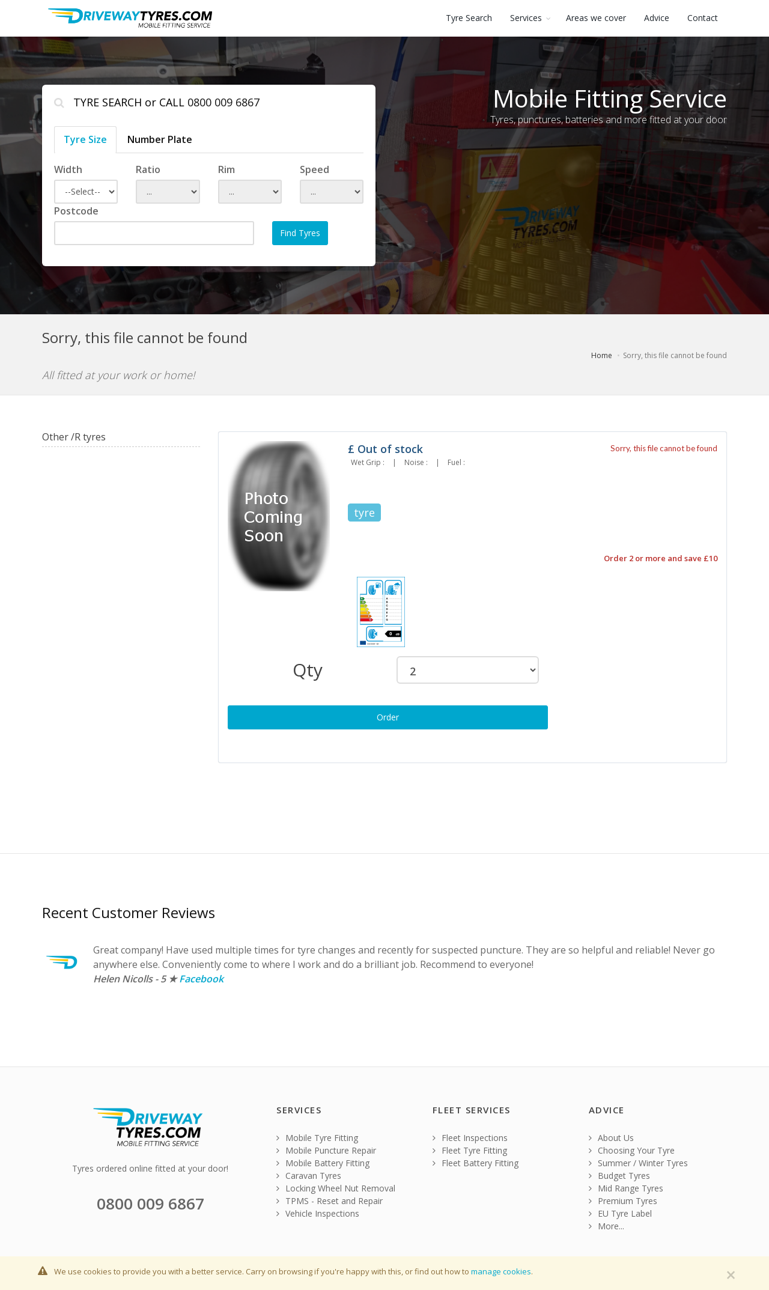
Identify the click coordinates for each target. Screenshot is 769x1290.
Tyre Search (469, 17)
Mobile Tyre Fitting (317, 1137)
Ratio (148, 169)
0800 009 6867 (223, 102)
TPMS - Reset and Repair (329, 1200)
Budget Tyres (619, 1175)
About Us (611, 1137)
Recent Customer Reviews (128, 912)
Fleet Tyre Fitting (470, 1150)
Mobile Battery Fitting (322, 1163)
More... (606, 1226)
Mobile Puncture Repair (326, 1150)
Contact (702, 17)
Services (526, 17)
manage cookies (501, 1271)
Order (388, 717)
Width (68, 169)
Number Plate (159, 139)
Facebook (201, 978)
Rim (226, 169)
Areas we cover (596, 17)
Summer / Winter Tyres (638, 1163)
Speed (314, 169)
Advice (656, 17)
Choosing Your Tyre (632, 1150)
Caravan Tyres (308, 1175)
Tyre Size (85, 139)
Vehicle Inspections (317, 1213)
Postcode (76, 211)
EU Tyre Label (620, 1213)
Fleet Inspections (470, 1137)
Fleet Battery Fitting (475, 1163)
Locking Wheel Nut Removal (335, 1188)
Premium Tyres (623, 1200)
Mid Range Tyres (626, 1188)
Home (601, 355)
